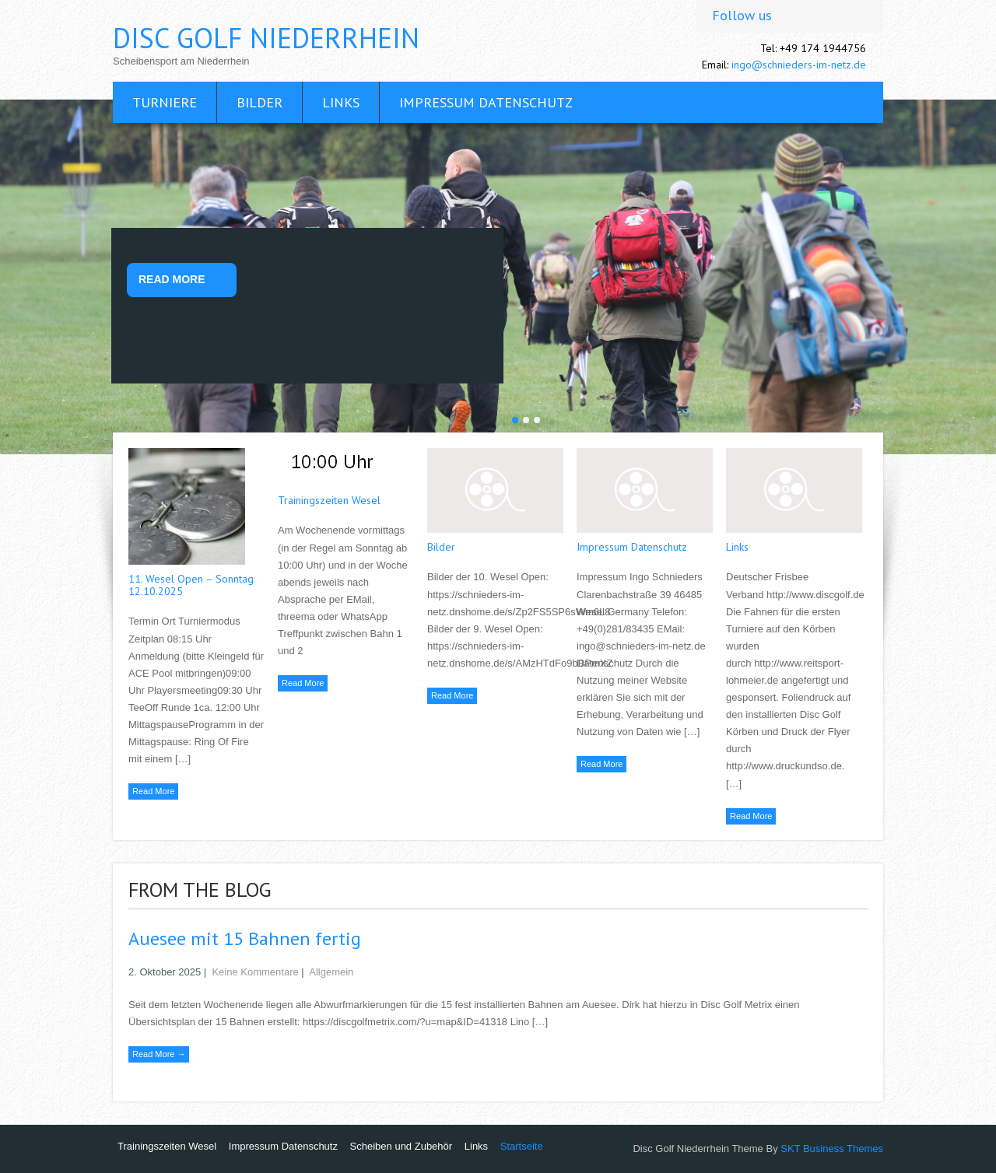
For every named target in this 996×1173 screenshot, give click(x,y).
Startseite (521, 1146)
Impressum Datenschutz (486, 102)
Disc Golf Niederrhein (266, 37)
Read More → (158, 1054)
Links (340, 102)
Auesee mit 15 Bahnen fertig (244, 938)
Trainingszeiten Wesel (329, 500)
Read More (172, 279)
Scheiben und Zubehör (401, 1146)
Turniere (164, 102)
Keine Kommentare (255, 972)
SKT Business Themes (831, 1148)
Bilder (259, 102)
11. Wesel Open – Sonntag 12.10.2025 (191, 585)
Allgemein (331, 972)
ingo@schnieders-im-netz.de (798, 65)
